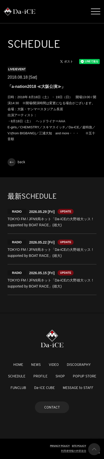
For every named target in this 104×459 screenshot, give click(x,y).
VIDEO (54, 365)
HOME (18, 365)
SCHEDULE (16, 376)
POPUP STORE (84, 376)
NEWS (36, 365)
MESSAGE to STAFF (78, 388)
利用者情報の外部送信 (73, 450)
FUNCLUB (18, 388)
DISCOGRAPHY (79, 365)
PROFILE (40, 376)
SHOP (60, 376)
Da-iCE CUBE (44, 388)
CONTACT (52, 407)
